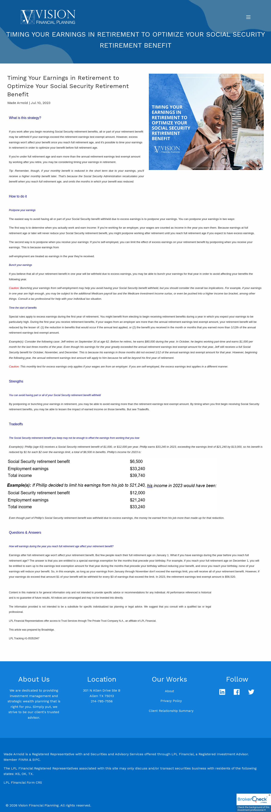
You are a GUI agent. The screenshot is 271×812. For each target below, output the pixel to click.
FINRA (23, 760)
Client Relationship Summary (171, 711)
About (169, 691)
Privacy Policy (171, 701)
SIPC (36, 760)
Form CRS (34, 782)
